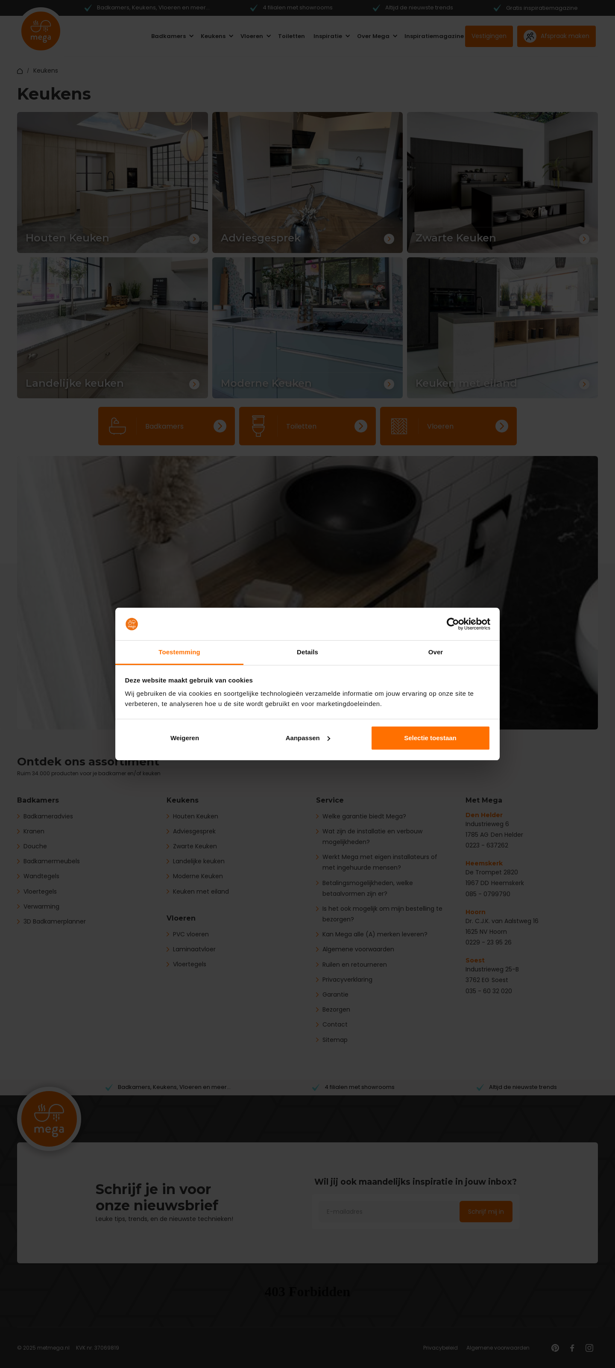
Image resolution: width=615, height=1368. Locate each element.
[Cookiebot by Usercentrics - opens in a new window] (453, 624)
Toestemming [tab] (179, 652)
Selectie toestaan (430, 737)
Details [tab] (307, 652)
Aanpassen (308, 737)
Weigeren (184, 737)
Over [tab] (435, 652)
